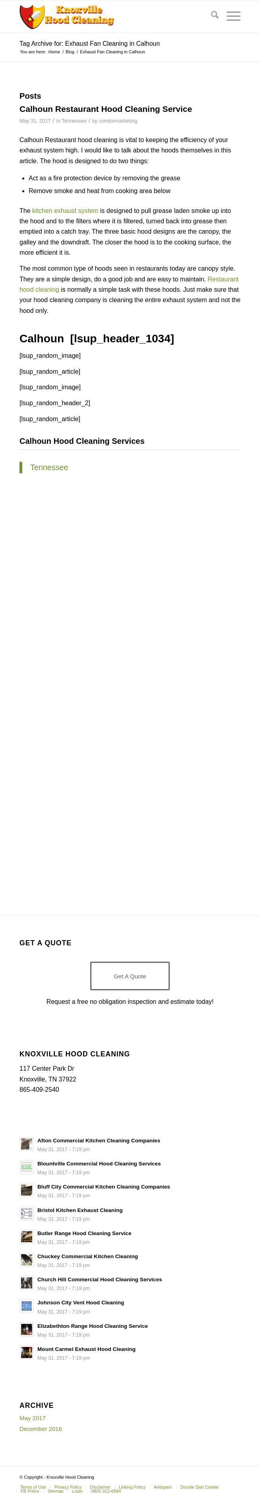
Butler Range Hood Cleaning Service (84, 1233)
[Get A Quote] (130, 976)
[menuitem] (211, 16)
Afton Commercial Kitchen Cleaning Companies (98, 1141)
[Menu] (230, 16)
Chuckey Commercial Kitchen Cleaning (87, 1256)
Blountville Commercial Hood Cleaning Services (99, 1164)
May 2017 (32, 1418)
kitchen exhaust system (65, 210)
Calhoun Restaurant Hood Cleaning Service (105, 108)
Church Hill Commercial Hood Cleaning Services (99, 1279)
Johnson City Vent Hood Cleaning (80, 1303)
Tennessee (74, 121)
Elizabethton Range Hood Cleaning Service (92, 1326)
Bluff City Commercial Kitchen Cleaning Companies (103, 1187)
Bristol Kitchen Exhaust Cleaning (80, 1210)
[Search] (211, 16)
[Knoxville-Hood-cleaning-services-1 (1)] (107, 16)
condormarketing (118, 121)
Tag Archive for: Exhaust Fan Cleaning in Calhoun (89, 43)
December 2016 (40, 1428)
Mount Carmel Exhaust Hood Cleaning (86, 1349)
